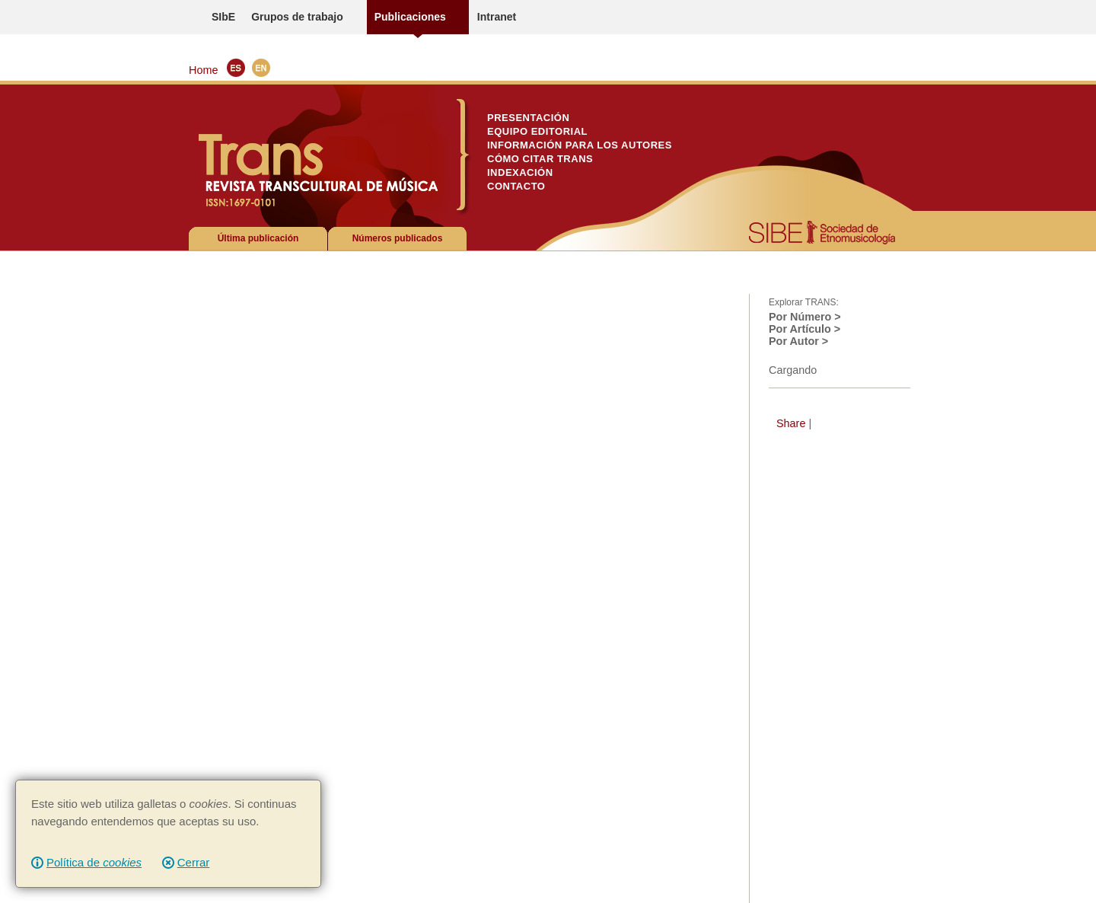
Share (790, 423)
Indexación (520, 172)
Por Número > (805, 317)
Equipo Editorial (537, 131)
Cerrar (193, 862)
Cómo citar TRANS (540, 158)
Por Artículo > (804, 329)
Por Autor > (798, 341)
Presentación (528, 117)
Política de (94, 862)
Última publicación (258, 238)
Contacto (516, 186)
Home (203, 70)
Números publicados (397, 238)
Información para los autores (579, 145)
